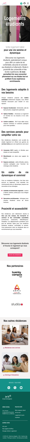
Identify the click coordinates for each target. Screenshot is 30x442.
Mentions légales (13, 436)
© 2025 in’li (5, 436)
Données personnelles (22, 438)
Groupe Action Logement (9, 431)
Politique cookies (11, 438)
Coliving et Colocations (12, 375)
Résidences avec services (12, 348)
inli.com (4, 426)
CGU (19, 436)
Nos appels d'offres (7, 429)
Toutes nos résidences (15, 255)
